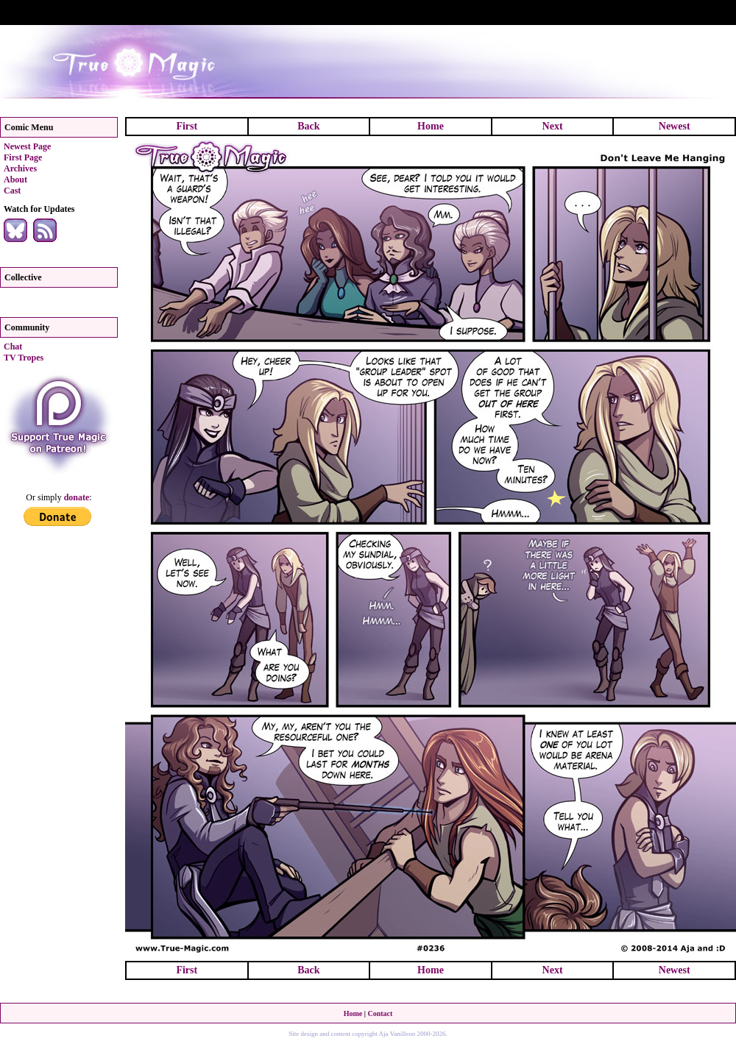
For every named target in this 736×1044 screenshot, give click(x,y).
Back (308, 126)
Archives (20, 168)
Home (430, 126)
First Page (23, 157)
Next (552, 126)
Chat (13, 346)
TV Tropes (23, 357)
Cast (12, 190)
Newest (674, 126)
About (15, 179)
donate (77, 497)
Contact (379, 1013)
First (186, 126)
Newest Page (27, 146)
